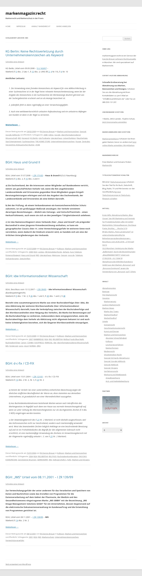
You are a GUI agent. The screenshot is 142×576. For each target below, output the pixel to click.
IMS (19, 138)
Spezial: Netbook (111, 364)
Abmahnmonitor (109, 288)
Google (57, 135)
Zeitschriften (25, 258)
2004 (31, 456)
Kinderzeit (13, 346)
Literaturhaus (56, 138)
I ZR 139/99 (38, 517)
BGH (35, 252)
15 (33, 71)
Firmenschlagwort (13, 255)
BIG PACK (53, 456)
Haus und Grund (28, 255)
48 (64, 296)
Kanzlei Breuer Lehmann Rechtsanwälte (119, 59)
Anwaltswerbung (113, 378)
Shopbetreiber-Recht (113, 354)
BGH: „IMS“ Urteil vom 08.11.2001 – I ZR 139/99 (39, 477)
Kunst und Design (111, 331)
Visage (78, 141)
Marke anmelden (63, 26)
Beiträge (105, 291)
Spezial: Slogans (111, 368)
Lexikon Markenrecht (111, 305)
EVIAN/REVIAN (11, 459)
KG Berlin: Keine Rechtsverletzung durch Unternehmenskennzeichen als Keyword (34, 53)
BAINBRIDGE (39, 339)
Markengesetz (110, 301)
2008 (45, 135)
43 (48, 296)
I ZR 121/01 (38, 376)
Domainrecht (109, 325)
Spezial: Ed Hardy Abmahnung (116, 358)
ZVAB (37, 145)
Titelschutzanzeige (118, 182)
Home (8, 26)
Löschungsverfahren (114, 344)
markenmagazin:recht (26, 13)
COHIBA (30, 342)
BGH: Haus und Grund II (23, 162)
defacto (66, 252)
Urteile (105, 321)
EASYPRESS (39, 342)
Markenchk (107, 165)
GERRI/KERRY (42, 459)
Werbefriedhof (110, 318)
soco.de (71, 255)
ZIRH (38, 346)
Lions (21, 346)
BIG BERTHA (58, 339)
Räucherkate (82, 138)
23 (38, 380)
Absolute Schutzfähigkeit (116, 338)
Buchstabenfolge (13, 342)
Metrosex (56, 255)
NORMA (32, 346)
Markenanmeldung (110, 138)
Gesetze (106, 298)
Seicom (64, 255)
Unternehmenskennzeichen (63, 141)
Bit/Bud (67, 339)
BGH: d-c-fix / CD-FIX (20, 363)
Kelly (69, 459)
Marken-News (108, 308)
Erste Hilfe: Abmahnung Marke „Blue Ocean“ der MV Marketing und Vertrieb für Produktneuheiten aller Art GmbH (118, 218)
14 (17, 380)
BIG (50, 339)
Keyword (25, 138)
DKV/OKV (83, 456)
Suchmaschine (28, 141)
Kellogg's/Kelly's (59, 459)
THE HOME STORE (42, 141)
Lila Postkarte (44, 138)
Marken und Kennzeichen (68, 131)
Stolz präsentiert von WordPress (18, 564)
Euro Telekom (76, 252)
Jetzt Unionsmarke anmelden (114, 122)
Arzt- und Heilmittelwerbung (117, 381)
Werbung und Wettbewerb (115, 374)
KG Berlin (34, 138)
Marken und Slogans (81, 459)
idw (54, 342)
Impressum (21, 26)
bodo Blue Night (77, 339)
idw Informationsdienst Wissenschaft (72, 342)
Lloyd (26, 346)
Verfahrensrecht (111, 371)
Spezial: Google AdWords (114, 361)
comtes (41, 252)
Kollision (60, 248)
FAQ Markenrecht (109, 295)
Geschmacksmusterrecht (114, 328)
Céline (51, 135)
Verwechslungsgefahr (15, 540)
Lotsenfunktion (69, 138)
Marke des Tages (111, 311)
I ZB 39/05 (41, 289)
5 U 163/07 (42, 68)
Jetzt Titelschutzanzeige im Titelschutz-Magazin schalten (116, 195)
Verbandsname (12, 258)
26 (31, 296)
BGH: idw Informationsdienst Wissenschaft (37, 276)
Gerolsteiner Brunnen (27, 459)
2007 (31, 339)
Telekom (79, 255)
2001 (31, 537)
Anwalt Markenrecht (40, 26)
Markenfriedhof (110, 315)
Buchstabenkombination (67, 456)
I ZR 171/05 (38, 175)
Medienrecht (109, 351)
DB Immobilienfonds (53, 252)
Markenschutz (48, 537)
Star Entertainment (13, 141)
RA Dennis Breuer (47, 131)
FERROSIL (49, 342)
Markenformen (112, 348)
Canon (23, 342)
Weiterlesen (13, 124)
